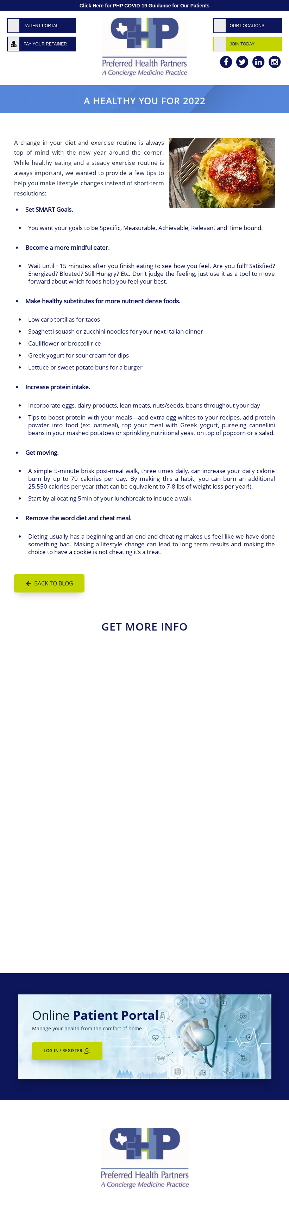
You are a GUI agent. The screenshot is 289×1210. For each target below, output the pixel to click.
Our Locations (247, 25)
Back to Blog (53, 583)
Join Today (242, 44)
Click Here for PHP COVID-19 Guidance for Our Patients (144, 5)
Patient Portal (41, 25)
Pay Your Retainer (45, 44)
